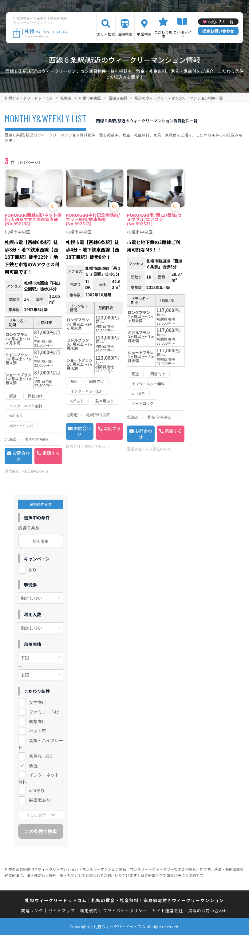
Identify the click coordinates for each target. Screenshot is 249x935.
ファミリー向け (44, 712)
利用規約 (89, 911)
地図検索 (144, 34)
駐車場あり (39, 800)
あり (32, 570)
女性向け (37, 702)
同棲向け (37, 721)
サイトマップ (62, 911)
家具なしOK (40, 756)
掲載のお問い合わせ (208, 911)
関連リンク (32, 911)
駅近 (33, 766)
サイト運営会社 (167, 911)
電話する (51, 453)
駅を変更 (41, 541)
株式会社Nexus (35, 470)
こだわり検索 (163, 34)
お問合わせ (21, 456)
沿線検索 (125, 34)
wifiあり (37, 790)
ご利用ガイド (182, 34)
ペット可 (37, 731)
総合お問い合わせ (218, 31)
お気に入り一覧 (220, 21)
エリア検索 (106, 34)
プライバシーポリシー (125, 911)
